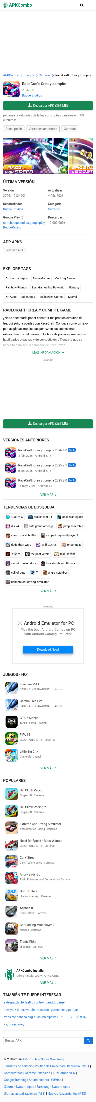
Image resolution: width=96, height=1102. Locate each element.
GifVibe (56, 1080)
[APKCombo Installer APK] (48, 973)
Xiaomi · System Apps (19, 1086)
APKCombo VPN (63, 1073)
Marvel (72, 296)
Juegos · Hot (16, 674)
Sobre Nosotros (51, 1059)
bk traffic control (32, 1002)
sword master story (21, 563)
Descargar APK (48, 105)
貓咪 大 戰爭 (65, 554)
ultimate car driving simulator (27, 582)
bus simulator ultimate (58, 563)
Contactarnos (13, 1073)
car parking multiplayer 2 (59, 535)
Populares (14, 780)
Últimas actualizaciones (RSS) (25, 1093)
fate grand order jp (38, 526)
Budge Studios (32, 95)
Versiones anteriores (43, 129)
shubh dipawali (47, 1017)
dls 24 (12, 526)
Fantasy (74, 287)
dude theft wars (18, 545)
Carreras (70, 129)
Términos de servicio (18, 1066)
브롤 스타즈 (46, 545)
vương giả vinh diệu (21, 535)
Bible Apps (28, 296)
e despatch (11, 1002)
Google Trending (15, 1080)
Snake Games (41, 278)
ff (34, 572)
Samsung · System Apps (53, 1086)
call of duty (15, 572)
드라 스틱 (14, 517)
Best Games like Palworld (48, 287)
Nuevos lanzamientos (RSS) (67, 1093)
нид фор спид (14, 1024)
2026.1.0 (14, 195)
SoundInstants (39, 1080)
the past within (37, 554)
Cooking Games (65, 278)
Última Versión (19, 181)
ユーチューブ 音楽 (73, 1017)
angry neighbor (55, 572)
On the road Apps (17, 278)
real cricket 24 (40, 517)
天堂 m (13, 554)
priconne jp (71, 545)
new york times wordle (19, 1009)
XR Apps (11, 296)
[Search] (88, 1040)
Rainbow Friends (16, 287)
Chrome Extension (37, 1073)
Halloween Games (51, 296)
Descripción (14, 129)
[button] (82, 5)
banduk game (55, 1002)
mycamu (43, 1009)
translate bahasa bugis (19, 1017)
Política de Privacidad (50, 1066)
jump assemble (70, 526)
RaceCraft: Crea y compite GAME (37, 310)
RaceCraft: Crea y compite (44, 83)
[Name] (43, 1040)
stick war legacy (70, 517)
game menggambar (64, 1009)
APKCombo (11, 75)
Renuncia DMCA (78, 1066)
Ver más (47, 495)
